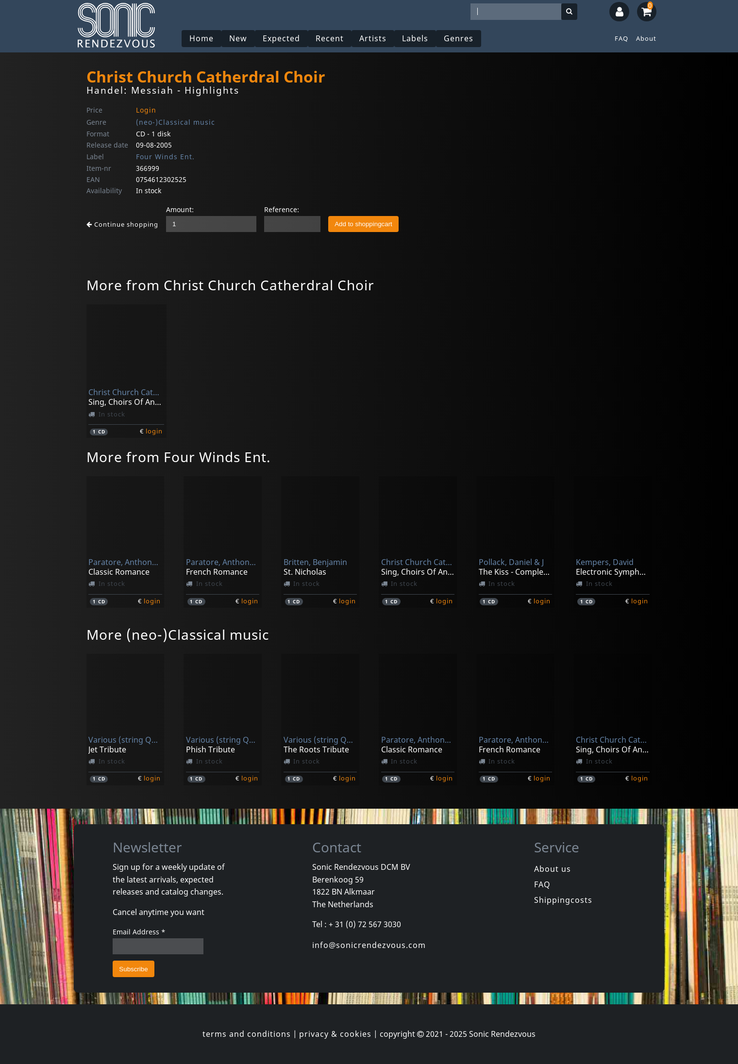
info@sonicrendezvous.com (369, 945)
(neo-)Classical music (175, 122)
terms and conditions (246, 1034)
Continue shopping (122, 224)
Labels (415, 38)
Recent (330, 38)
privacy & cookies (335, 1034)
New (238, 38)
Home (201, 38)
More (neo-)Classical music (177, 634)
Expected (281, 38)
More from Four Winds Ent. (178, 457)
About (646, 38)
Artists (372, 38)
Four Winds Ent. (165, 156)
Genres (458, 38)
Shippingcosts (563, 900)
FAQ (621, 38)
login (154, 431)
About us (552, 869)
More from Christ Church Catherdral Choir (230, 285)
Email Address (139, 931)
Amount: (180, 209)
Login (146, 110)
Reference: (281, 209)
